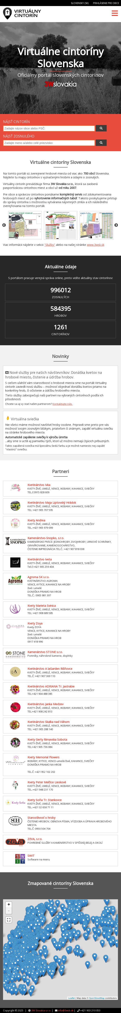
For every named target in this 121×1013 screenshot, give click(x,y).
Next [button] (116, 225)
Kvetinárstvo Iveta (39, 559)
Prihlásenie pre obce (106, 3)
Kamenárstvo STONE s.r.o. (45, 652)
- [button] (8, 911)
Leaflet (71, 998)
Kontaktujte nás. (63, 404)
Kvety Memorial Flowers (43, 757)
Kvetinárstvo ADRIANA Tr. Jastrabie (51, 686)
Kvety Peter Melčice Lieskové (46, 782)
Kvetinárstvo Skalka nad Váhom (48, 722)
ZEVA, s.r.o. (34, 839)
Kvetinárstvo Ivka (38, 485)
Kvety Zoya (34, 623)
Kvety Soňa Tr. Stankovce (44, 800)
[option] (25, 225)
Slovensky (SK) (79, 3)
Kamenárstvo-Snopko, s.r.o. (45, 538)
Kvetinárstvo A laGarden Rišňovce (49, 669)
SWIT (31, 856)
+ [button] (8, 905)
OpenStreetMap (97, 998)
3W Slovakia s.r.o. (41, 1010)
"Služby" (49, 245)
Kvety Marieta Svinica (41, 606)
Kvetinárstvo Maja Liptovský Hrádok (51, 502)
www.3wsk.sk (95, 245)
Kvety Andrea (36, 520)
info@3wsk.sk (65, 1010)
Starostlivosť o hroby (41, 818)
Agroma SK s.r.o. (38, 577)
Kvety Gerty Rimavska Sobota (47, 739)
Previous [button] (4, 225)
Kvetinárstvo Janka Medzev (45, 704)
